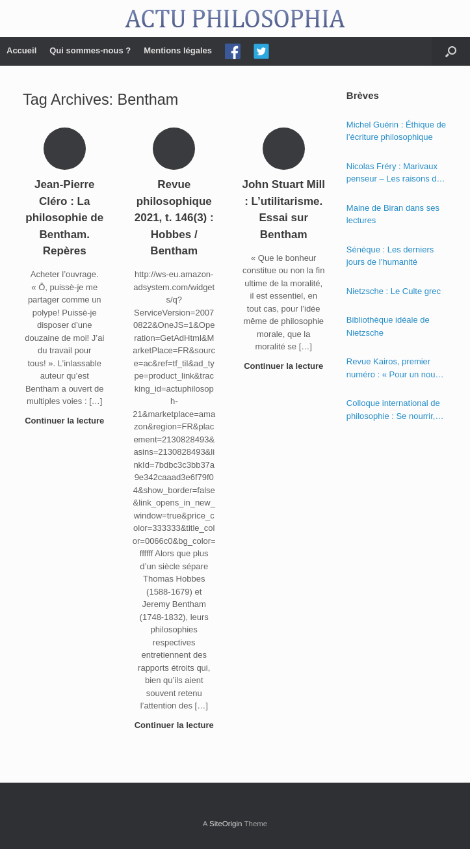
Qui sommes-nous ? (90, 50)
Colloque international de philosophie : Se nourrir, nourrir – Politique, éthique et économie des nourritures (395, 410)
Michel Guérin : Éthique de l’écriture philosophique (396, 131)
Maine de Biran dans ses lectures (392, 214)
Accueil (21, 50)
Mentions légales (178, 50)
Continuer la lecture (64, 426)
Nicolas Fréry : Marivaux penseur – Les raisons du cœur (393, 173)
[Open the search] (451, 51)
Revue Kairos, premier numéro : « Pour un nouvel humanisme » (396, 369)
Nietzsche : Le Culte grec (393, 291)
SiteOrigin (225, 824)
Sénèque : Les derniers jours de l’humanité (390, 256)
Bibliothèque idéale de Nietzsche (388, 326)
